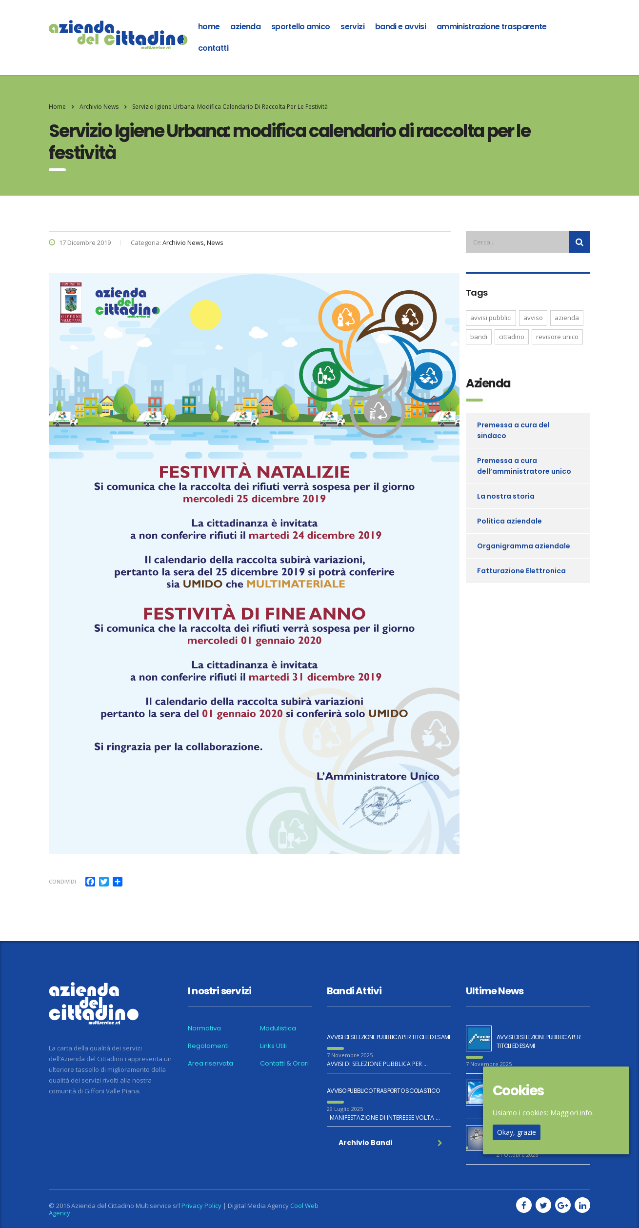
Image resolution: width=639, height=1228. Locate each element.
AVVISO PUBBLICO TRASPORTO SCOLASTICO (383, 1091)
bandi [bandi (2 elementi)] (478, 336)
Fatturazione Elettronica (521, 571)
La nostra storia (506, 496)
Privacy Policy (201, 1205)
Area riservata (210, 1063)
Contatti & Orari (284, 1063)
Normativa (204, 1028)
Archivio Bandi (390, 1142)
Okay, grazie (516, 1132)
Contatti (213, 48)
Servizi (352, 26)
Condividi (62, 881)
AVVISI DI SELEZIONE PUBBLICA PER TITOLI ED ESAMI (388, 1037)
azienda (245, 26)
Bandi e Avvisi (400, 26)
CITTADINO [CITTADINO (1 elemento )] (511, 336)
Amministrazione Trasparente (492, 26)
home (209, 26)
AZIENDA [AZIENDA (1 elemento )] (567, 317)
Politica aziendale (509, 521)
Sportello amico (300, 26)
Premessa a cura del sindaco (513, 430)
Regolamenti (208, 1046)
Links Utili (273, 1046)
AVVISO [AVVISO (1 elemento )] (533, 317)
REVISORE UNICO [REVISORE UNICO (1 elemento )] (557, 336)
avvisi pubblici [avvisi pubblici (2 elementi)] (491, 317)
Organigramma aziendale (523, 546)
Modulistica (278, 1028)
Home (57, 106)
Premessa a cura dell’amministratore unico (524, 466)
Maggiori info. (572, 1112)
